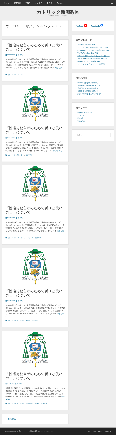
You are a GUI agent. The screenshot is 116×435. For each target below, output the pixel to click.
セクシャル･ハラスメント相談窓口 (91, 64)
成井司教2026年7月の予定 (87, 88)
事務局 (28, 3)
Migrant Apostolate (84, 112)
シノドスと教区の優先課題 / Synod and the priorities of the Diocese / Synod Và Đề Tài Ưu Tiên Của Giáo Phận (93, 50)
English (80, 118)
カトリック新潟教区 (58, 12)
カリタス (81, 115)
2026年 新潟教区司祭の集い (88, 83)
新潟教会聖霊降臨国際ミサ (88, 91)
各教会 (49, 3)
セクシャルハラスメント (15, 75)
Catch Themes (105, 431)
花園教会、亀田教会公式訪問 (88, 85)
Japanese (60, 3)
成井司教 (17, 3)
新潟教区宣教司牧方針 (86, 45)
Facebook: (95, 26)
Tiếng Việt (81, 121)
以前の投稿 (11, 419)
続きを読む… (58, 151)
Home (6, 3)
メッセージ (29, 238)
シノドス (38, 3)
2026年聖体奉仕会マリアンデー (89, 94)
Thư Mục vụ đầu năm (91, 61)
